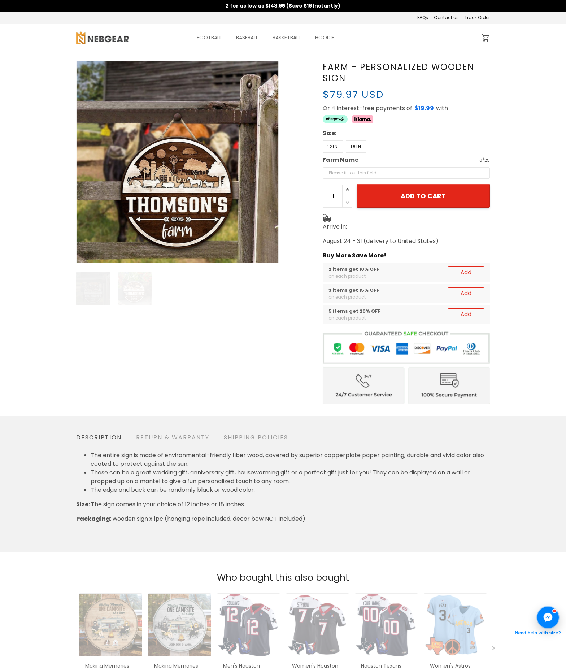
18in (356, 121)
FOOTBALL (209, 37)
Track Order (477, 17)
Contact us (446, 17)
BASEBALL (247, 37)
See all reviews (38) (100, 509)
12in (332, 121)
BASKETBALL (287, 37)
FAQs (422, 17)
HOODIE (324, 37)
